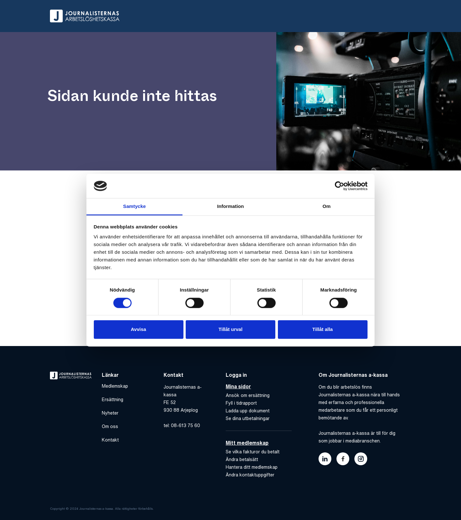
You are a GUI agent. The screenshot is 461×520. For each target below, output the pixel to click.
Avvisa (138, 329)
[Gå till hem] (84, 16)
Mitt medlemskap (247, 442)
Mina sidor (238, 386)
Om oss (110, 426)
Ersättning (112, 399)
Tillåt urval (231, 329)
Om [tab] (326, 206)
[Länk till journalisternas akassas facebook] (342, 458)
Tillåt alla (322, 329)
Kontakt (110, 440)
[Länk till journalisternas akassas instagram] (360, 458)
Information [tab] (230, 206)
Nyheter (110, 413)
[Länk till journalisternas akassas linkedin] (325, 458)
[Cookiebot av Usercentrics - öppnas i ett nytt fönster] (339, 186)
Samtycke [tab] (134, 206)
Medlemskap (115, 386)
